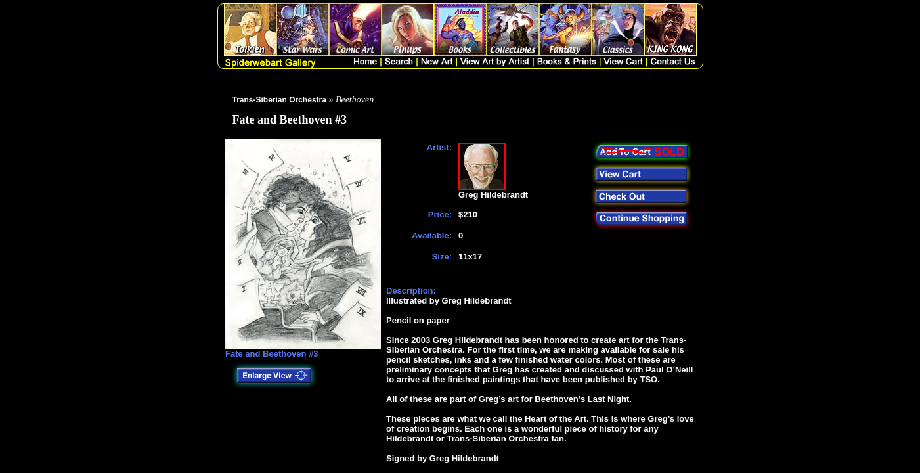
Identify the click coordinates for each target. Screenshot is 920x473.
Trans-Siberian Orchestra (279, 99)
